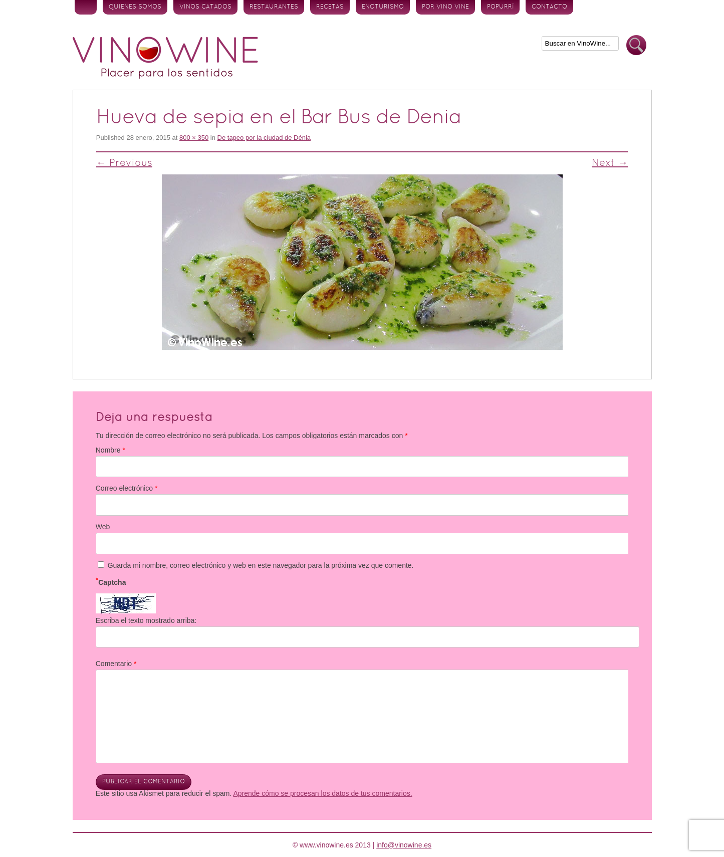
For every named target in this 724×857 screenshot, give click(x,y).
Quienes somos (135, 7)
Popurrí (500, 7)
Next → (610, 163)
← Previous (124, 163)
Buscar (636, 45)
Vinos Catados (205, 7)
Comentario (116, 664)
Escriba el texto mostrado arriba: (146, 620)
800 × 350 (193, 137)
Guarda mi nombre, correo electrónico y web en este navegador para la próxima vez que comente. (261, 565)
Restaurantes (274, 7)
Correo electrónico (127, 488)
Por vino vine (445, 7)
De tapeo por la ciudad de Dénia (264, 137)
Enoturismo (383, 7)
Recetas (330, 7)
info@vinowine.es (403, 845)
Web (103, 527)
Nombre (110, 450)
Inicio (86, 7)
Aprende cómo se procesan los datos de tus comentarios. (322, 793)
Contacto (549, 7)
